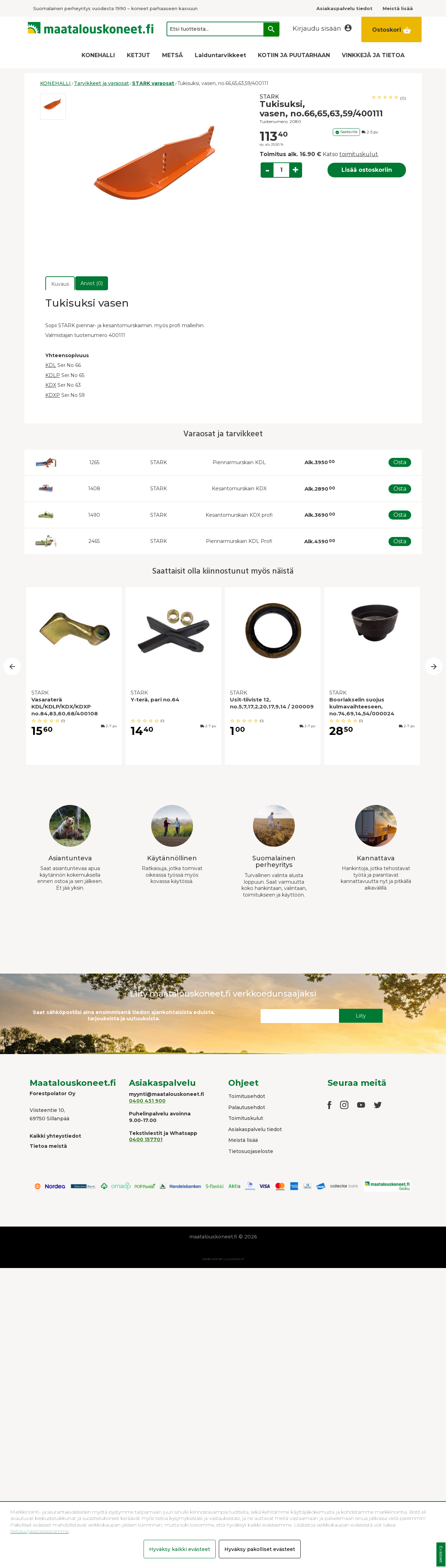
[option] (53, 107)
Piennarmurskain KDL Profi (239, 541)
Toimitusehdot (246, 1096)
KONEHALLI (98, 55)
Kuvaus (60, 284)
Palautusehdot (246, 1107)
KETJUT (138, 55)
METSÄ (172, 55)
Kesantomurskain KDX (239, 488)
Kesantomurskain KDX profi (239, 515)
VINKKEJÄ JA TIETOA (373, 55)
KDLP (52, 375)
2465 (94, 541)
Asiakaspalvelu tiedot (255, 1129)
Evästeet (441, 1554)
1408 (94, 488)
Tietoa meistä (48, 1146)
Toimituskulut (245, 1118)
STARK (269, 96)
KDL (50, 365)
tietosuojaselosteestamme (39, 1531)
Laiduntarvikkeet (220, 55)
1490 (94, 515)
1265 (94, 462)
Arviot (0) (91, 283)
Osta (399, 462)
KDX (50, 385)
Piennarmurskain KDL (239, 462)
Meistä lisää (243, 1140)
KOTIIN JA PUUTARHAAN (294, 55)
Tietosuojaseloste (250, 1151)
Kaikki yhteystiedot (55, 1136)
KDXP (52, 395)
